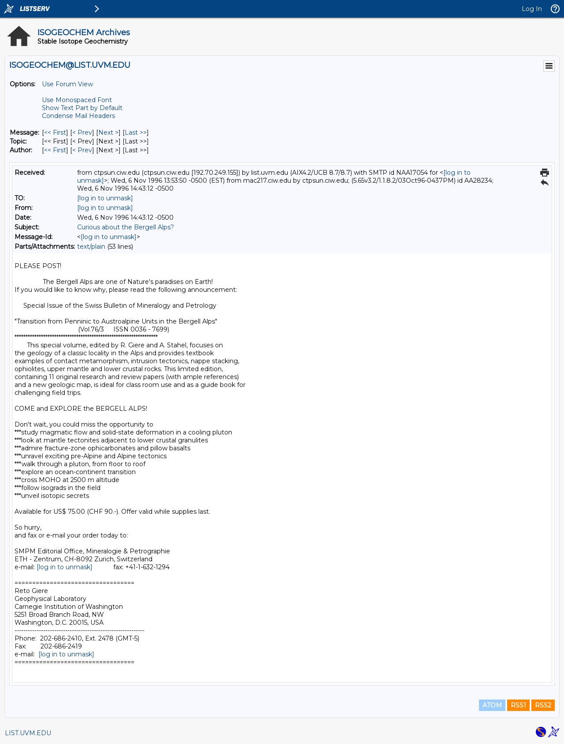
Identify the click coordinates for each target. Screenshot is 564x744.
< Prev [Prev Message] (82, 132)
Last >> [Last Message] (136, 132)
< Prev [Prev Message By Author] (82, 150)
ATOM (492, 705)
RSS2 (543, 705)
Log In (532, 9)
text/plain (91, 246)
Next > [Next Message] (108, 132)
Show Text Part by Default (82, 108)
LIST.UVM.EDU (28, 733)
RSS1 (518, 705)
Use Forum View (67, 84)
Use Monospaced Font (77, 100)
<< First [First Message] (55, 132)
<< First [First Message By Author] (55, 150)
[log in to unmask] (105, 198)
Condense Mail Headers (78, 116)
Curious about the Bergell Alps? (125, 227)
